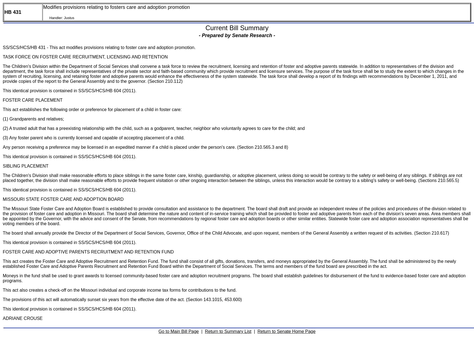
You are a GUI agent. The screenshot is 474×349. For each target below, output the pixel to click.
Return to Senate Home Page (286, 331)
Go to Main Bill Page (179, 331)
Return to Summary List (228, 331)
